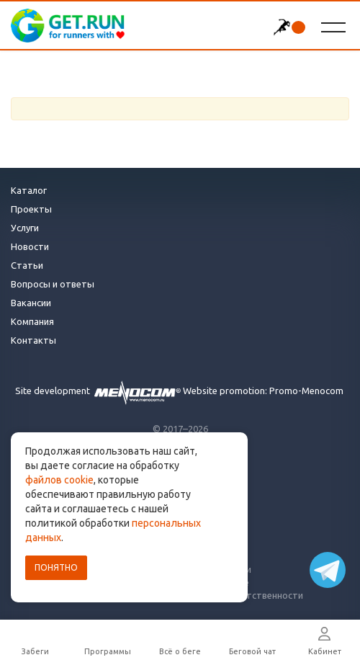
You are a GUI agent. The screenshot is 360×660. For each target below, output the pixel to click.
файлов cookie (59, 480)
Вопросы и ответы (52, 284)
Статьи (27, 265)
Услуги (25, 228)
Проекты (31, 209)
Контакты (33, 340)
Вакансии (31, 303)
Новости (30, 246)
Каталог (29, 190)
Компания (32, 321)
